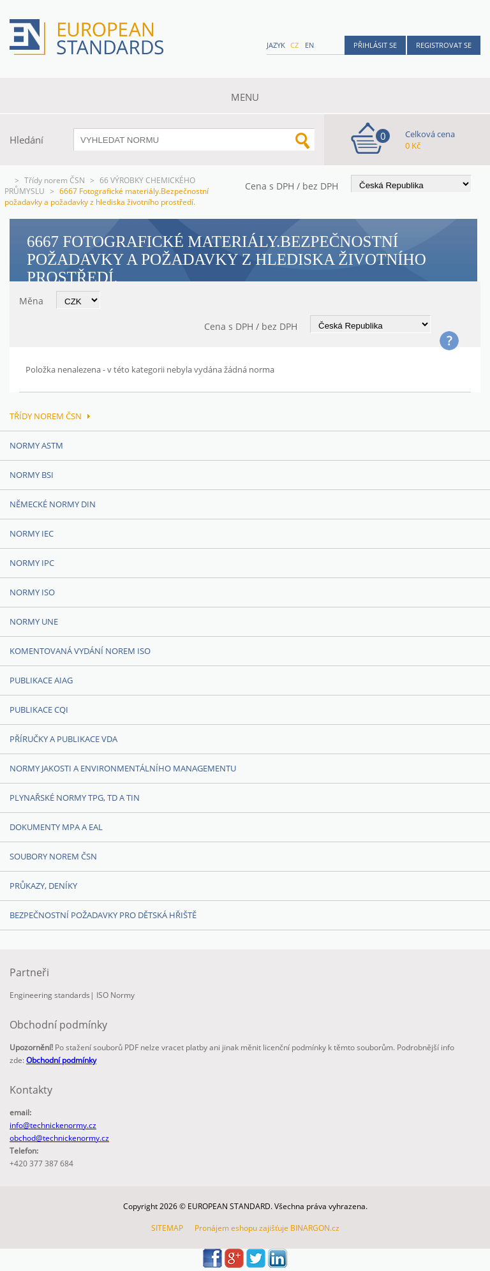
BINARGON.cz (314, 1228)
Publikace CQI (39, 709)
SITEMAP (167, 1228)
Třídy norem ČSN (54, 180)
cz (294, 45)
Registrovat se (443, 45)
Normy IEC (32, 533)
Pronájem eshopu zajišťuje (241, 1228)
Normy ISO (32, 592)
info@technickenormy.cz (53, 1125)
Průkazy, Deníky (43, 885)
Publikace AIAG (41, 680)
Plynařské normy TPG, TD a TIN (75, 797)
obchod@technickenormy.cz (59, 1138)
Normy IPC (32, 563)
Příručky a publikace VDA (63, 739)
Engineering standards (50, 995)
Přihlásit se (375, 45)
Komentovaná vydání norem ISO (80, 651)
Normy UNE (34, 621)
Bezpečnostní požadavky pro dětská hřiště (103, 915)
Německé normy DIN (53, 504)
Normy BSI (32, 474)
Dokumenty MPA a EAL (56, 827)
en (309, 45)
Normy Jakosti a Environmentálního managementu (123, 768)
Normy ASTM (36, 445)
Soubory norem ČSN (53, 856)
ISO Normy (115, 995)
